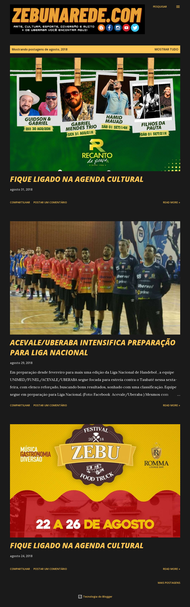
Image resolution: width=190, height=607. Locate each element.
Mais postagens (169, 582)
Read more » (171, 202)
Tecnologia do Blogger (95, 596)
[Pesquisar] (160, 6)
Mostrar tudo (166, 49)
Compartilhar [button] (20, 202)
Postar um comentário (50, 202)
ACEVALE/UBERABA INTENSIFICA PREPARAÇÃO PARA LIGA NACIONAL (92, 347)
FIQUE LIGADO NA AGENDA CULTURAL (77, 179)
